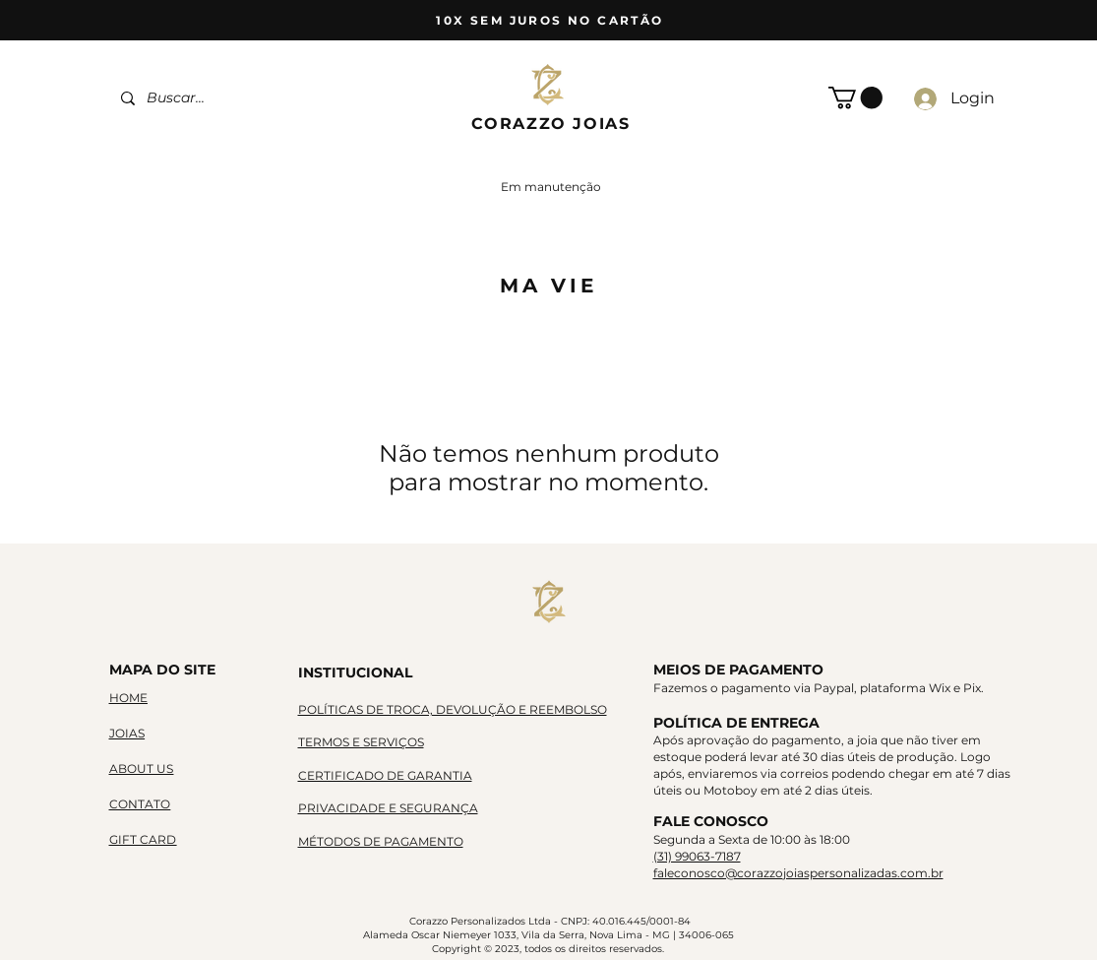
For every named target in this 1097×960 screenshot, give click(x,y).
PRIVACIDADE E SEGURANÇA (388, 807)
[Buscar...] (235, 98)
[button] (855, 97)
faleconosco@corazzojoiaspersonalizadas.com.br (798, 872)
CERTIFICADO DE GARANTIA (385, 775)
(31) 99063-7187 (697, 856)
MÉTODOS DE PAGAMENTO (380, 841)
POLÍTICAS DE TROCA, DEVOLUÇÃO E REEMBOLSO (452, 709)
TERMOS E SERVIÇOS (361, 742)
